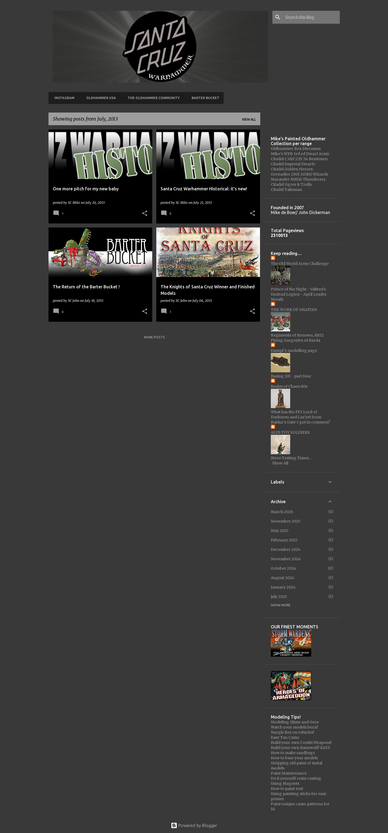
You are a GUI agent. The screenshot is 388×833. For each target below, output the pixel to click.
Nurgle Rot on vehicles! (292, 732)
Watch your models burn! (294, 727)
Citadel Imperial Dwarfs (293, 164)
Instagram (63, 98)
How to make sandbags (293, 752)
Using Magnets (285, 783)
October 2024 (283, 568)
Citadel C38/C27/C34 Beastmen (299, 158)
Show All (280, 463)
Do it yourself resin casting (296, 778)
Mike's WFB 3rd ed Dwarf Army (300, 153)
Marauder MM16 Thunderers (298, 179)
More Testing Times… (291, 458)
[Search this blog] (311, 17)
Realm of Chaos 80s (289, 386)
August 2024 (282, 577)
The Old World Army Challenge (300, 263)
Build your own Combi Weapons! (301, 742)
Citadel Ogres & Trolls (291, 184)
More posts (154, 337)
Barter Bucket (204, 98)
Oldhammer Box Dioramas (296, 148)
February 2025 (284, 540)
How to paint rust (287, 788)
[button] (144, 213)
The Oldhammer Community (152, 98)
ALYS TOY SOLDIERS (290, 432)
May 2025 (280, 530)
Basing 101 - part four (291, 376)
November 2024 (286, 558)
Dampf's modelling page (294, 350)
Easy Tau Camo (285, 737)
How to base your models (294, 757)
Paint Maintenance (289, 773)
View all (249, 119)
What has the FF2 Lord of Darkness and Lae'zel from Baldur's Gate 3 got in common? (300, 417)
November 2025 (285, 521)
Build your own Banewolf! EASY (300, 747)
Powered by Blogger (194, 825)
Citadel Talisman (286, 189)
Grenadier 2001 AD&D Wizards (299, 174)
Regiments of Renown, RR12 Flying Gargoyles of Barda (297, 338)
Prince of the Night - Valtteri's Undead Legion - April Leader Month (299, 294)
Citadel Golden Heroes (292, 169)
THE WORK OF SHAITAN (294, 309)
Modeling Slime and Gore (295, 722)
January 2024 (283, 587)
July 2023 (279, 596)
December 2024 (285, 549)
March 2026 (282, 511)
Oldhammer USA (99, 98)
